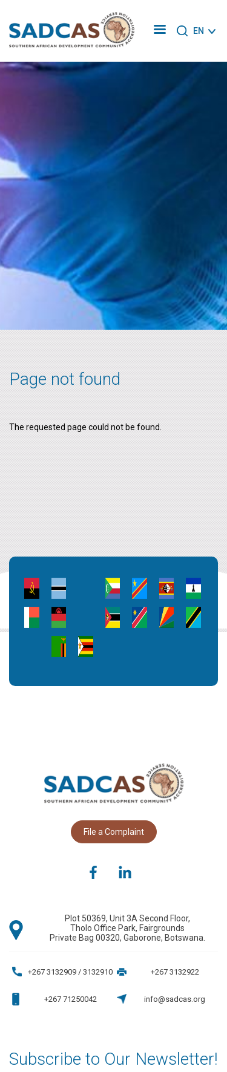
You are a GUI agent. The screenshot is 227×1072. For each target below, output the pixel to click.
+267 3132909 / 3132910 (70, 971)
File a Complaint (114, 832)
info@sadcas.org (174, 999)
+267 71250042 (70, 999)
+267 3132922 (175, 971)
